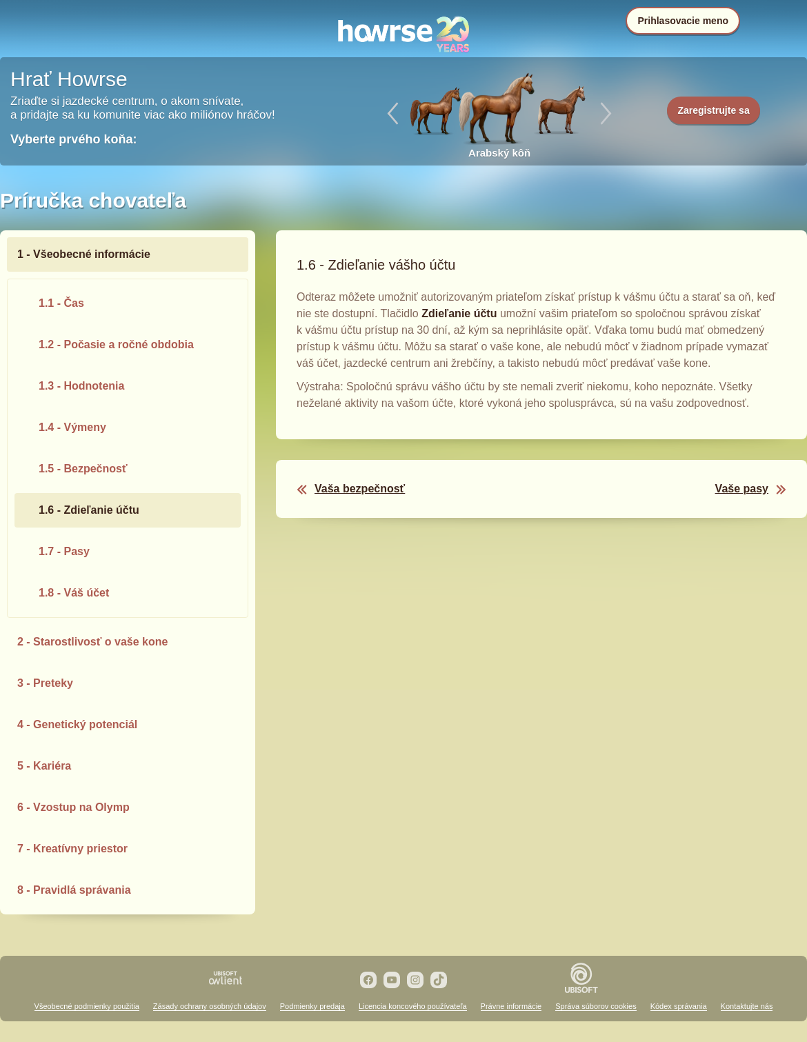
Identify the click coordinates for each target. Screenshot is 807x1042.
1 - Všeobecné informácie (83, 254)
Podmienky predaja (312, 1006)
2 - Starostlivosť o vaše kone (92, 642)
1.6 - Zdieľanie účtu (89, 510)
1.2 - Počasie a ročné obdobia (116, 344)
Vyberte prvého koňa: (73, 139)
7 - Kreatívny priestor (72, 848)
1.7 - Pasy (64, 551)
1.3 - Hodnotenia (81, 386)
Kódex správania (678, 1006)
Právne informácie (511, 1006)
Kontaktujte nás (747, 1006)
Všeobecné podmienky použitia (86, 1006)
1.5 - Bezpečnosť (83, 468)
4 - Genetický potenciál (77, 724)
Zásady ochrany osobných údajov (209, 1006)
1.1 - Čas (61, 303)
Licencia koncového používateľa (413, 1006)
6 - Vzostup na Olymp (73, 807)
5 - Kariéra (44, 766)
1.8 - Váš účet (74, 593)
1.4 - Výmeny (72, 427)
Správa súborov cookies (595, 1006)
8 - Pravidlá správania (74, 890)
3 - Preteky (45, 683)
